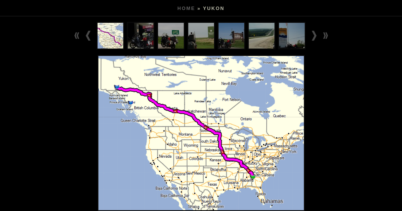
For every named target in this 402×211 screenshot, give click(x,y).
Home (186, 8)
